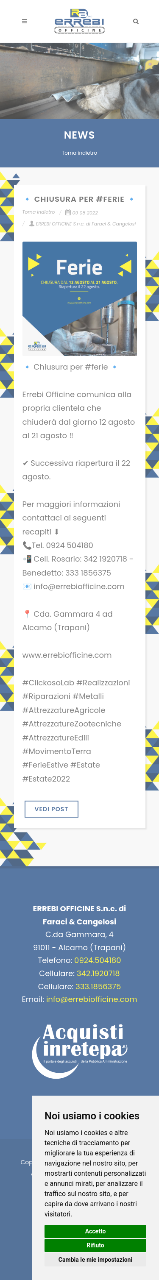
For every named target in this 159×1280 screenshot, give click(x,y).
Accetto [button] (95, 1231)
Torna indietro (79, 152)
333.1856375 (98, 986)
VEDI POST (52, 809)
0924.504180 (97, 960)
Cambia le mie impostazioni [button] (95, 1259)
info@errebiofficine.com (91, 999)
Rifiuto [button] (95, 1245)
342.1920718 (98, 973)
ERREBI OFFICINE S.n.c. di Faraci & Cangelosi (82, 223)
